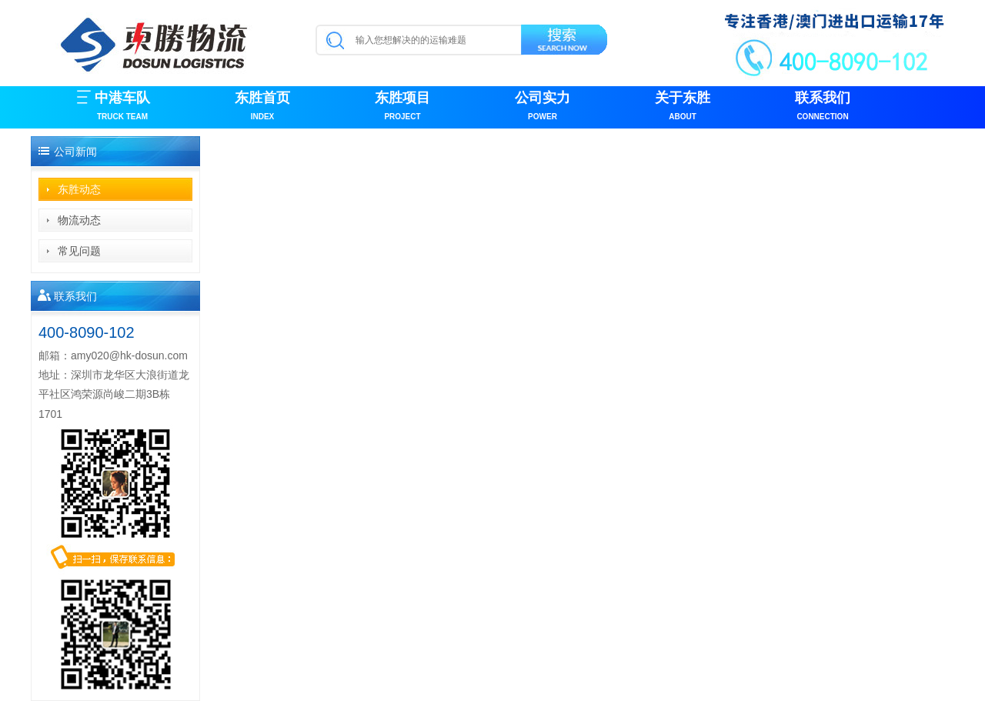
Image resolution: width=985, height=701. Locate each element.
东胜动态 (79, 189)
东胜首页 (262, 107)
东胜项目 (402, 107)
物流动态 (79, 220)
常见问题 (79, 251)
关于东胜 (682, 107)
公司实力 (542, 107)
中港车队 (122, 107)
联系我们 (822, 107)
